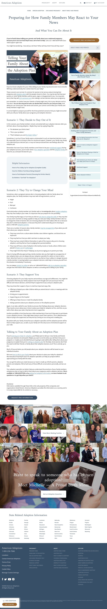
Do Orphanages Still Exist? (85, 582)
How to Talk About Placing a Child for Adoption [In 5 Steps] (87, 153)
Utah (71, 538)
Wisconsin (87, 529)
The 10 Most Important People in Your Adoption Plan (85, 103)
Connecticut (12, 533)
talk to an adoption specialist (57, 265)
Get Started (9, 604)
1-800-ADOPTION (9, 600)
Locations (5, 555)
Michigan (41, 529)
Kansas (26, 536)
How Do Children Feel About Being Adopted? (26, 171)
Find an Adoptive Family (35, 555)
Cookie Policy (6, 569)
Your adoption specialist (41, 150)
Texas (71, 536)
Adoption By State (83, 558)
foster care (19, 248)
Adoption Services (83, 565)
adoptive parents (23, 225)
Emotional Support (82, 167)
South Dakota (73, 531)
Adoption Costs (58, 553)
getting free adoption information (40, 373)
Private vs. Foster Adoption (85, 567)
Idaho (25, 527)
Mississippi (42, 533)
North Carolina (58, 533)
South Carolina (73, 529)
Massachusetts (43, 527)
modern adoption (61, 211)
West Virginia (88, 527)
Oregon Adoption (38, 10)
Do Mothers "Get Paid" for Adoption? (24, 178)
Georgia (26, 522)
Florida (26, 520)
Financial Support (34, 563)
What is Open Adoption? (60, 565)
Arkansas (11, 527)
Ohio (56, 538)
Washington (88, 525)
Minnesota (42, 531)
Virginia (87, 522)
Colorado (11, 531)
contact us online (22, 265)
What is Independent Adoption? (86, 570)
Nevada (57, 522)
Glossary (80, 577)
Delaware (11, 536)
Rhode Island (73, 527)
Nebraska (57, 520)
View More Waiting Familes (53, 433)
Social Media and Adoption (85, 579)
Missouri (41, 536)
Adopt (54, 3)
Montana (41, 538)
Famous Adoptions (83, 575)
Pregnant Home (33, 551)
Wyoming (87, 531)
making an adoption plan (35, 342)
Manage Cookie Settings (10, 573)
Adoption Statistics (83, 572)
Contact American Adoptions (11, 559)
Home (29, 10)
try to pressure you (25, 98)
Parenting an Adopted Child (85, 560)
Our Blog (80, 584)
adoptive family (60, 150)
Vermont (87, 520)
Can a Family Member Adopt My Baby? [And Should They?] (85, 76)
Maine (41, 522)
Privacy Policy (6, 566)
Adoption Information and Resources (88, 551)
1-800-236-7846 (8, 551)
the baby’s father (31, 135)
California (11, 529)
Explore (62, 3)
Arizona (11, 525)
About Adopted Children (84, 175)
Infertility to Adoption (60, 563)
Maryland (41, 525)
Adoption (80, 553)
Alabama (11, 520)
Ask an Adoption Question (53, 494)
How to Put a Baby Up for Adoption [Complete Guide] (29, 168)
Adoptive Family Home (59, 551)
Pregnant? (46, 3)
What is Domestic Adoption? (61, 555)
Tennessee (72, 533)
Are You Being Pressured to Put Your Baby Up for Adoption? (87, 138)
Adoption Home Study (60, 560)
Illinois (26, 529)
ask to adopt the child (47, 217)
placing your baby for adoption (22, 336)
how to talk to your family (21, 354)
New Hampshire (59, 525)
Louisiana (41, 520)
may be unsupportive (47, 228)
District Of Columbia (14, 538)
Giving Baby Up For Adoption (36, 553)
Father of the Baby (34, 560)
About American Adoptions (85, 563)
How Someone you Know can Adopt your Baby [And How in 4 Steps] (87, 160)
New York (57, 531)
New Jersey (57, 527)
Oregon (72, 522)
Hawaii (26, 525)
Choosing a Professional (60, 558)
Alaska (11, 522)
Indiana (26, 531)
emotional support (56, 148)
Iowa (25, 533)
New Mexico (58, 529)
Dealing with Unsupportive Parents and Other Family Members (85, 131)
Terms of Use (6, 562)
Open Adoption (33, 567)
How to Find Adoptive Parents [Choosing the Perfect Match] (31, 174)
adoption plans (21, 94)
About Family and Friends (70, 10)
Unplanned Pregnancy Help (36, 558)
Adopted (80, 555)
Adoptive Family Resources (61, 567)
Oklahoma (72, 520)
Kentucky (26, 538)
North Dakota (58, 536)
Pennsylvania (73, 525)
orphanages (29, 248)
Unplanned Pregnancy (53, 10)
